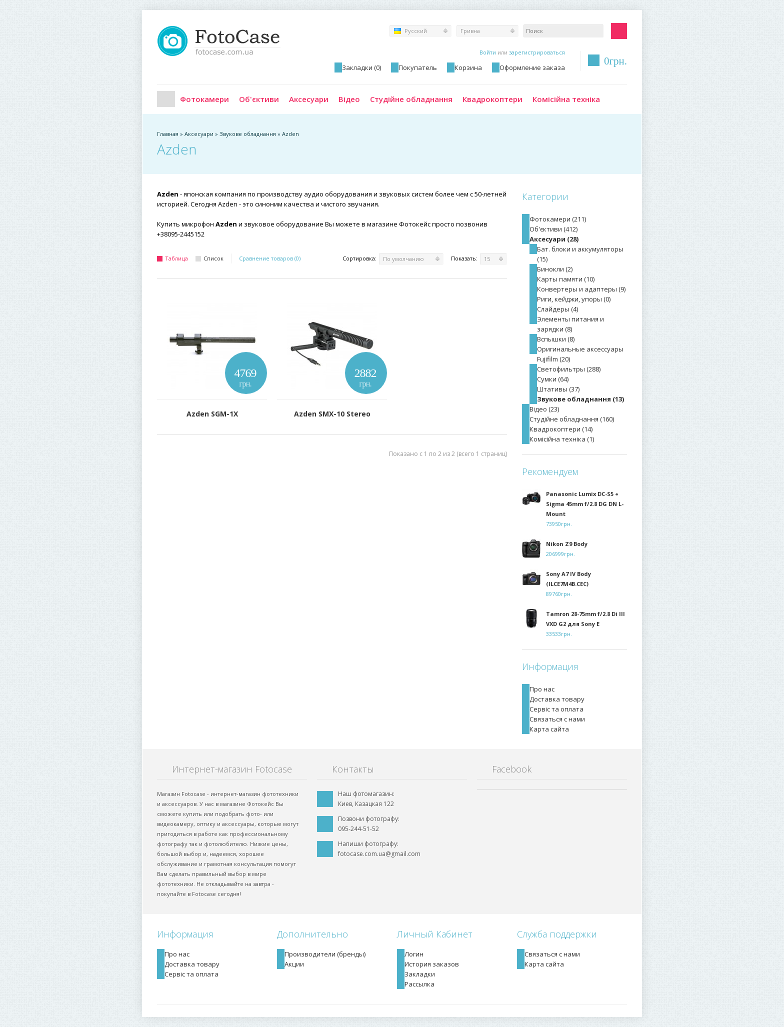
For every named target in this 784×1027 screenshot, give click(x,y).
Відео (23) (544, 409)
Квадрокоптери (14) (561, 429)
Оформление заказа (532, 67)
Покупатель (417, 67)
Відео (349, 99)
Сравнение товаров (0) (269, 258)
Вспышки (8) (555, 339)
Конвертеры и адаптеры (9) (581, 289)
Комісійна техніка (566, 99)
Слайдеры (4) (557, 309)
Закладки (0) (361, 67)
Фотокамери (204, 99)
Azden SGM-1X (212, 413)
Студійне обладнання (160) (572, 419)
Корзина (468, 67)
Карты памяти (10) (565, 279)
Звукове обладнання (248, 134)
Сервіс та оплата (557, 709)
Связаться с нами (557, 719)
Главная (166, 99)
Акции (294, 964)
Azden (290, 134)
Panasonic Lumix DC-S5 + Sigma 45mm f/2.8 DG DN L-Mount (585, 504)
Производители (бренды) (325, 954)
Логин (414, 954)
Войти (488, 52)
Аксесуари (308, 99)
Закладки (419, 974)
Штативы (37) (558, 389)
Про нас (542, 689)
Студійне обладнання (411, 99)
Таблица (172, 258)
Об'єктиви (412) (554, 229)
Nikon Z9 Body (567, 544)
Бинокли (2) (554, 269)
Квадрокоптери (492, 99)
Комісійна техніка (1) (562, 439)
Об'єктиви (259, 99)
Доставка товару (557, 699)
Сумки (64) (552, 379)
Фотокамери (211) (558, 219)
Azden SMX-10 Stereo (332, 413)
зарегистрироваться (537, 52)
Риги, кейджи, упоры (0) (573, 299)
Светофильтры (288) (568, 369)
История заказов (431, 964)
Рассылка (419, 984)
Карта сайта (549, 729)
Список (210, 258)
